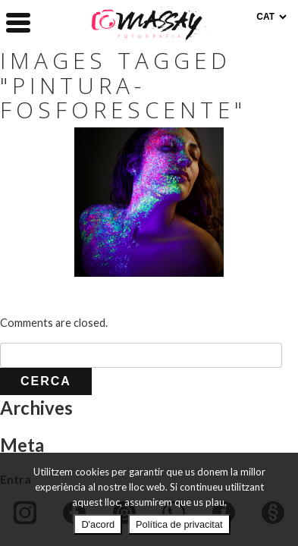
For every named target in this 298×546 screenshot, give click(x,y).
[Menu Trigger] (18, 21)
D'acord (97, 524)
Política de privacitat (179, 524)
